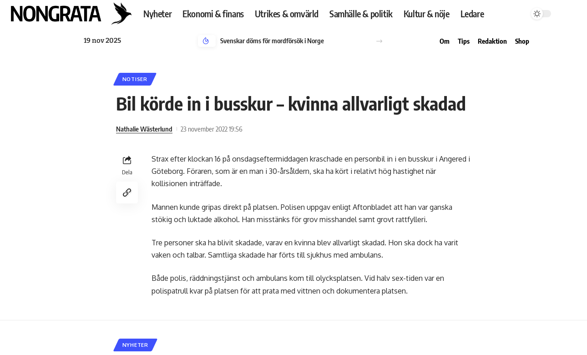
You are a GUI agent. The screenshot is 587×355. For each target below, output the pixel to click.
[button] (379, 41)
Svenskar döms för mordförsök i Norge (272, 40)
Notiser (134, 79)
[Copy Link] (127, 192)
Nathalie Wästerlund (144, 129)
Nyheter (135, 344)
